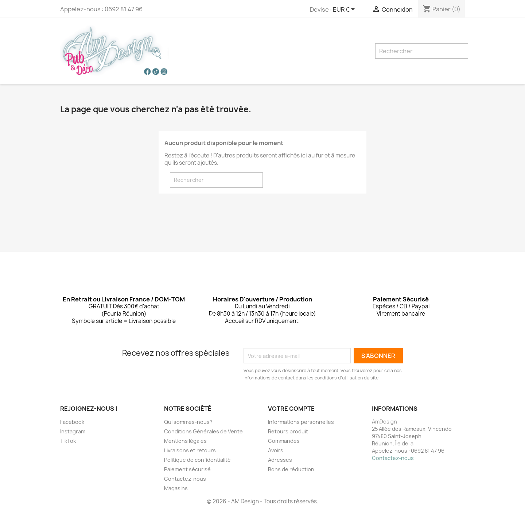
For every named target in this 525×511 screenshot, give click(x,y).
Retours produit (288, 431)
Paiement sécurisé (187, 469)
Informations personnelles (301, 421)
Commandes (284, 440)
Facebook (72, 421)
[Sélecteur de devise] (345, 9)
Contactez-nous (185, 478)
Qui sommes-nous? (188, 421)
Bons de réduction (291, 469)
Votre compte (291, 409)
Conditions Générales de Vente (203, 431)
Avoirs (275, 450)
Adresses (280, 459)
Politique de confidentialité (197, 459)
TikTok (68, 440)
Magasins (176, 488)
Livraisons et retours (190, 450)
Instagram (72, 431)
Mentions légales (185, 440)
